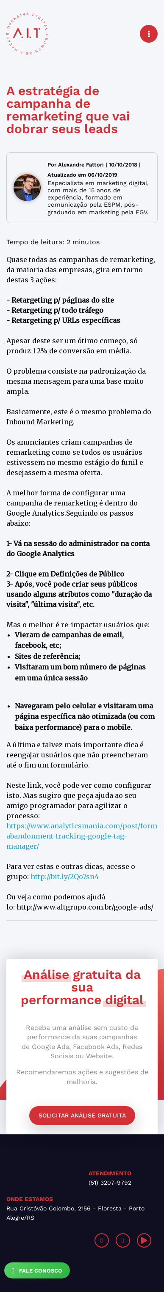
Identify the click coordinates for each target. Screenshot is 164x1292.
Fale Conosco (37, 1271)
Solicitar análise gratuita (82, 1115)
